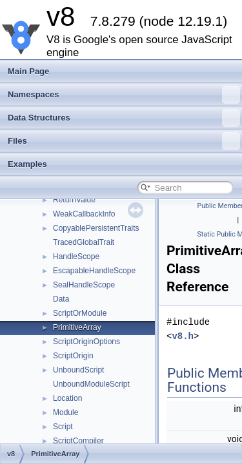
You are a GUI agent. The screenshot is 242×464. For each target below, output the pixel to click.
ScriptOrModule (79, 313)
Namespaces (124, 95)
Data (61, 299)
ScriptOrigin (73, 355)
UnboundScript (78, 369)
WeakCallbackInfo (84, 213)
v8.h (183, 336)
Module (65, 412)
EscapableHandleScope (94, 270)
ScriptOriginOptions (86, 341)
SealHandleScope (84, 284)
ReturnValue (74, 199)
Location (67, 398)
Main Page (28, 71)
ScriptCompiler (78, 440)
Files (124, 141)
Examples (27, 164)
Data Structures (124, 118)
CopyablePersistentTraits (96, 228)
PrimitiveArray (77, 327)
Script (63, 426)
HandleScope (76, 256)
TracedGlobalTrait (83, 242)
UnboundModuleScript (91, 384)
